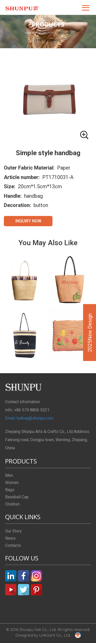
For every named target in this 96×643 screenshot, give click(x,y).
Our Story (13, 531)
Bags (9, 489)
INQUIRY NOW (28, 221)
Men (9, 475)
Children (12, 504)
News (10, 538)
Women (12, 482)
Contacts (13, 545)
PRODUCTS (47, 33)
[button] (86, 7)
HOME (31, 33)
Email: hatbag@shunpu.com (29, 418)
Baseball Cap (17, 496)
